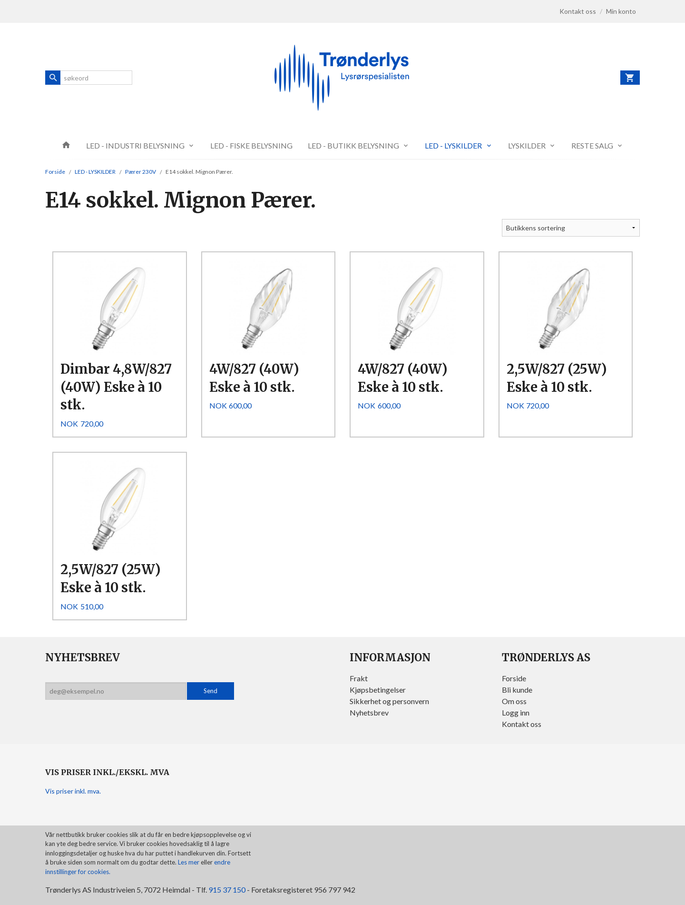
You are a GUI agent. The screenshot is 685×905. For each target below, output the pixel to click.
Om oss (514, 701)
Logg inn (515, 712)
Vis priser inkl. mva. (73, 791)
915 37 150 (226, 889)
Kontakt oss (521, 723)
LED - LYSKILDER (453, 145)
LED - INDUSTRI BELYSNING (135, 145)
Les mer (189, 862)
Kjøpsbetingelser (378, 689)
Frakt (359, 678)
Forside (55, 171)
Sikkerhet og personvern (389, 701)
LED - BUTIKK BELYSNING (353, 145)
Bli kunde (517, 689)
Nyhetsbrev (369, 712)
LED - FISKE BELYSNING (251, 145)
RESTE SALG (592, 145)
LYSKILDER (527, 145)
